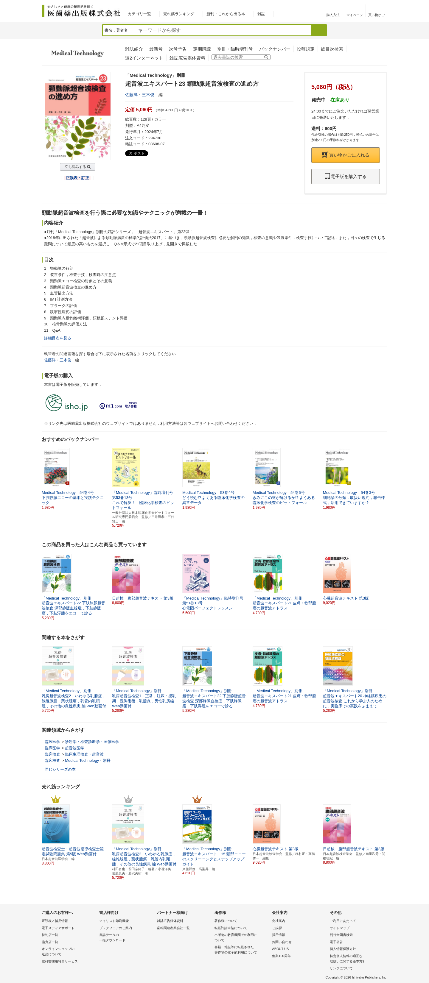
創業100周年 (281, 956)
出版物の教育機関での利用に (241, 938)
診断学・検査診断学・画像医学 (92, 741)
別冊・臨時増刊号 (235, 49)
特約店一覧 (50, 935)
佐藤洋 (131, 94)
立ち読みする (75, 167)
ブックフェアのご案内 (115, 928)
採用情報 (278, 935)
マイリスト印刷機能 (114, 921)
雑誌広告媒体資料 (187, 57)
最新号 (156, 49)
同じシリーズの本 (60, 769)
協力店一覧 (50, 942)
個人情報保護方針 (343, 949)
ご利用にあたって (343, 921)
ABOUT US (280, 949)
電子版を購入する (345, 176)
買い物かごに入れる (345, 154)
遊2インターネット (144, 57)
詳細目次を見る (57, 338)
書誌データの (126, 938)
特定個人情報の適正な (357, 959)
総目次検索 (332, 49)
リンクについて (341, 968)
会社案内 (278, 921)
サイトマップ (339, 928)
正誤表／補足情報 (55, 921)
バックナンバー (274, 49)
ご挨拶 (277, 928)
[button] (383, 476)
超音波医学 (74, 748)
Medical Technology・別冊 (88, 760)
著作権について (225, 921)
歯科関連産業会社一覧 (173, 928)
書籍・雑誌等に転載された (241, 950)
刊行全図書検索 (341, 935)
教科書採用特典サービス (60, 961)
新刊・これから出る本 (225, 14)
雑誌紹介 (134, 49)
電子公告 (336, 942)
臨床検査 (52, 754)
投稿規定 (306, 49)
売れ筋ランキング (178, 14)
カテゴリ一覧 (139, 14)
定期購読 (202, 49)
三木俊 (148, 94)
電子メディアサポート (58, 928)
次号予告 (178, 49)
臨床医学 (52, 741)
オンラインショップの (69, 952)
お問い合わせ (282, 942)
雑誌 (261, 14)
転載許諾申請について (230, 928)
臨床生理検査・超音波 (84, 754)
